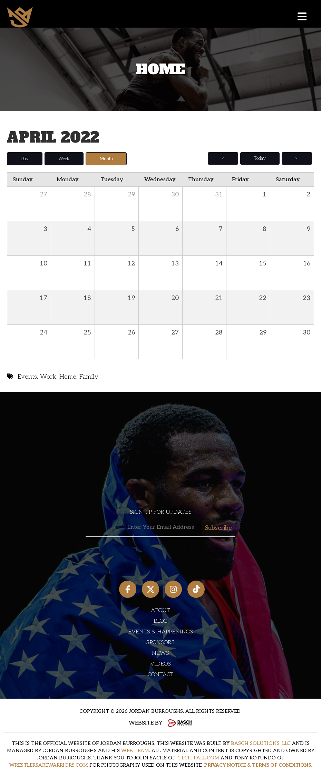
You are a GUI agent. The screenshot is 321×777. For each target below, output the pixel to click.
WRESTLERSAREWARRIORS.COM (48, 765)
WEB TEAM (135, 750)
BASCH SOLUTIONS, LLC (261, 743)
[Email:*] (160, 527)
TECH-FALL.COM (198, 757)
